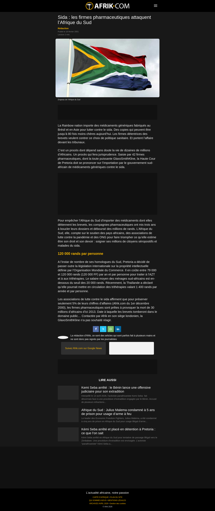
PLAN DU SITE (116, 497)
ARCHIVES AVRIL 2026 (98, 503)
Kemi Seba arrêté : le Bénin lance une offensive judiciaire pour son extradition (116, 389)
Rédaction (63, 28)
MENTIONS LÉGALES (117, 500)
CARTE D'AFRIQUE (101, 497)
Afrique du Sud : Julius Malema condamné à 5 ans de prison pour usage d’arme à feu (118, 412)
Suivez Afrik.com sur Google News (83, 348)
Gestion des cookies (118, 503)
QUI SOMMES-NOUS (97, 500)
